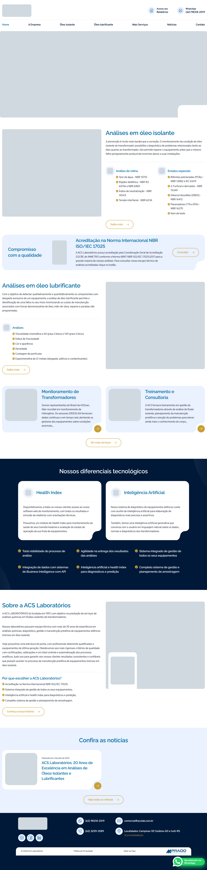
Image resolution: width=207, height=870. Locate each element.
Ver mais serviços (100, 442)
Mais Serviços (140, 24)
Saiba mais (116, 224)
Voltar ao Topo (130, 851)
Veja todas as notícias (100, 799)
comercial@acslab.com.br (138, 821)
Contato (200, 24)
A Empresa (34, 24)
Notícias (171, 24)
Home (5, 24)
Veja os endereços (133, 835)
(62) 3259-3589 (94, 831)
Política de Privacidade (83, 851)
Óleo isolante (67, 24)
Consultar (182, 252)
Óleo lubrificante (103, 24)
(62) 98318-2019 (195, 12)
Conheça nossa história (20, 711)
